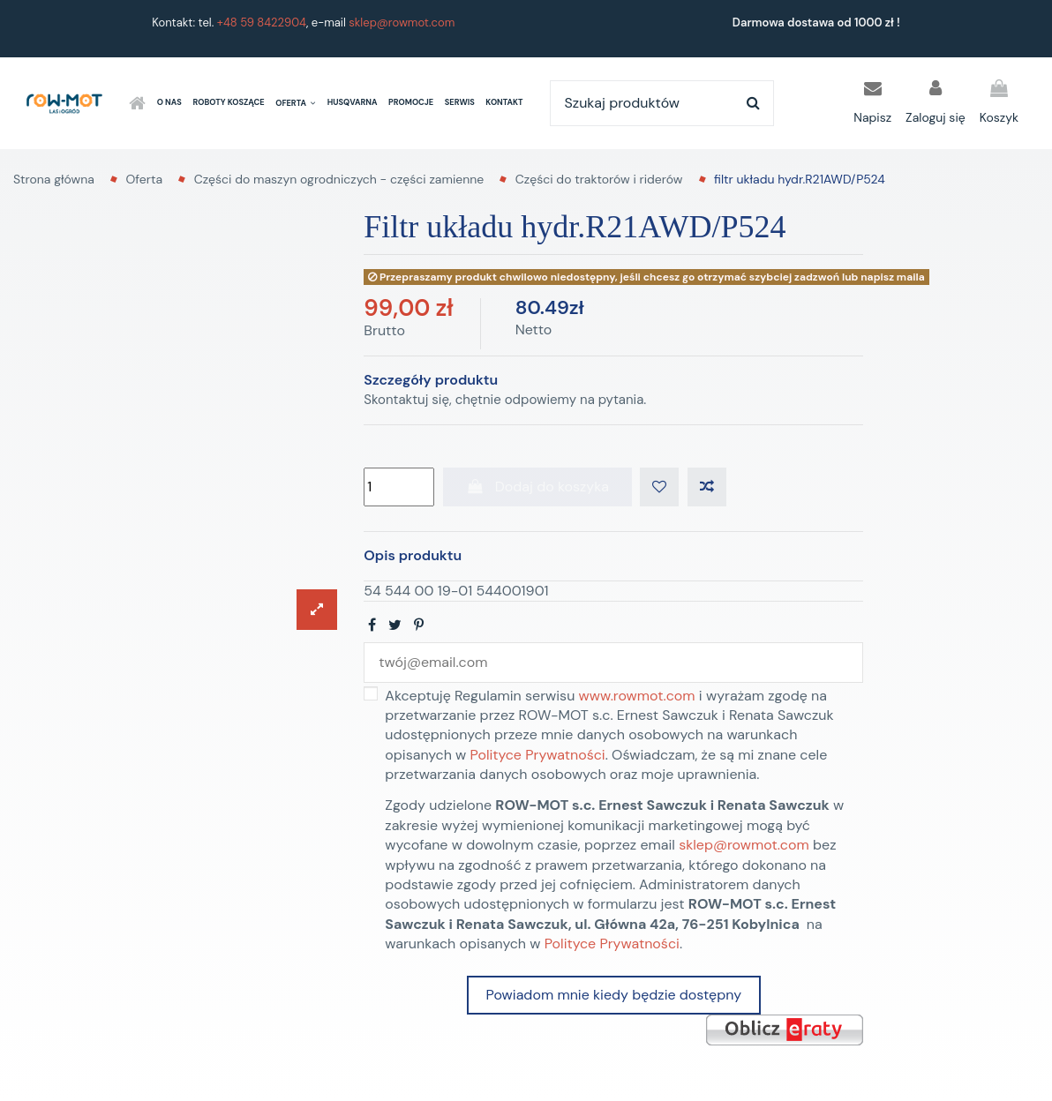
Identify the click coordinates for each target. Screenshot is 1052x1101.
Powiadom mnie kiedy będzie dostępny (613, 994)
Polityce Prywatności (537, 754)
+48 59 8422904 (261, 22)
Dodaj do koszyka (537, 486)
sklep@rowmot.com (402, 22)
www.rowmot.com (637, 695)
